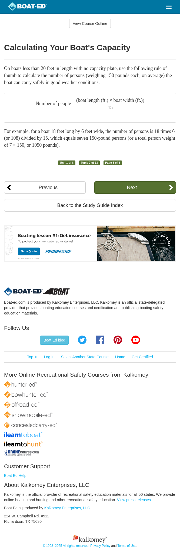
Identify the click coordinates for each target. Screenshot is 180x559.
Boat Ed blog (54, 340)
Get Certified (142, 357)
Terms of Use (126, 546)
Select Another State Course (85, 357)
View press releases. (134, 500)
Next (132, 187)
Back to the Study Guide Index (90, 205)
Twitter (82, 340)
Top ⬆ (32, 357)
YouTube (135, 340)
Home (120, 357)
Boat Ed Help (15, 475)
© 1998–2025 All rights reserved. (66, 546)
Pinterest (118, 340)
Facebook (100, 340)
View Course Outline (90, 23)
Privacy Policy (100, 546)
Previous (48, 187)
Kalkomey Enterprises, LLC (67, 508)
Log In (49, 357)
